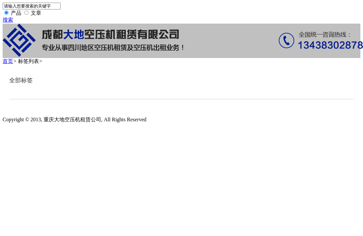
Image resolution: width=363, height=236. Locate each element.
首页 (8, 61)
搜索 (8, 20)
